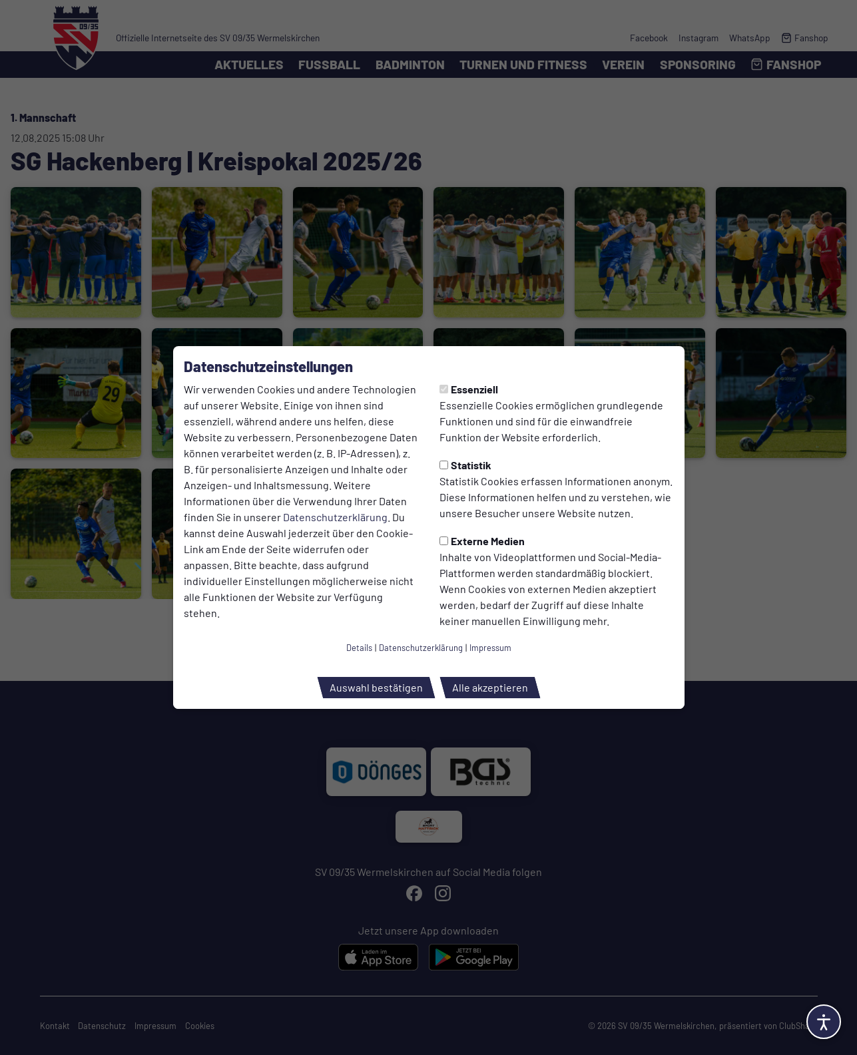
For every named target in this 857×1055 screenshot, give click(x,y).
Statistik (465, 465)
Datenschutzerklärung (335, 517)
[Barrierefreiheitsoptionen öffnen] (823, 1021)
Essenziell (468, 389)
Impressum (490, 647)
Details (359, 647)
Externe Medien (482, 540)
